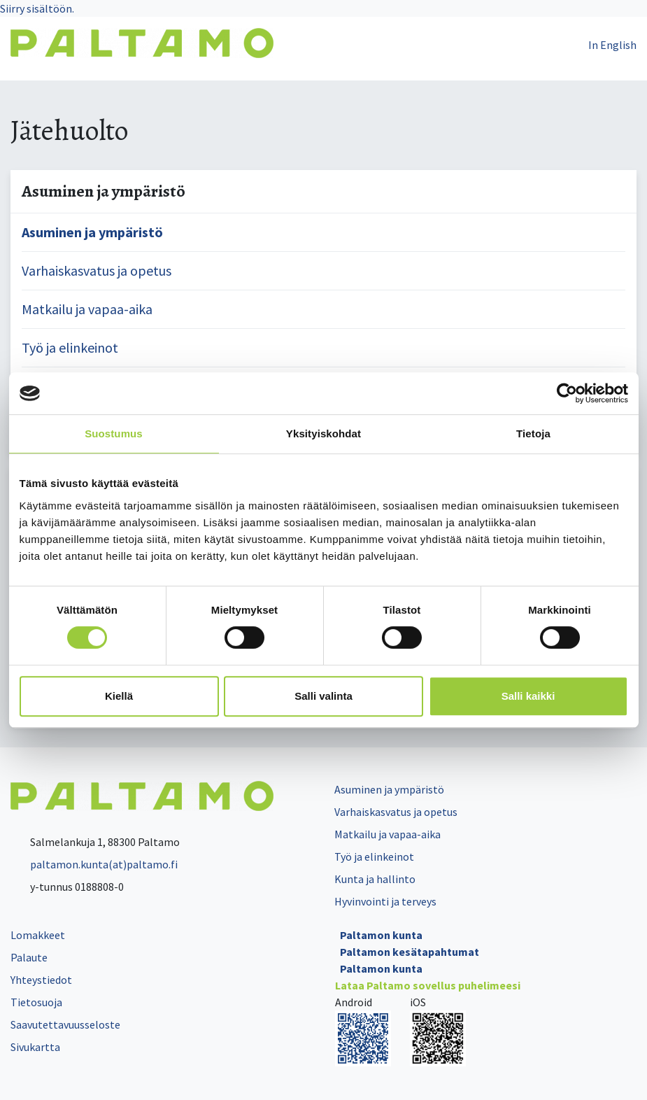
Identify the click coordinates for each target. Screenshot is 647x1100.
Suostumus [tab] (114, 433)
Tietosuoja (36, 1002)
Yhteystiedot (41, 980)
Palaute (29, 957)
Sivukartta (35, 1047)
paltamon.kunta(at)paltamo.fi (94, 864)
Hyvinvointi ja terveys (385, 901)
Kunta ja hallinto (374, 879)
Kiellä (119, 696)
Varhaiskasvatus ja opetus (96, 270)
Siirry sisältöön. (37, 8)
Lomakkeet (37, 935)
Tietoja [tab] (533, 433)
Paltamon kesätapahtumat (409, 952)
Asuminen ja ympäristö (92, 232)
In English (612, 45)
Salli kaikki (528, 696)
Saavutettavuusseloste (65, 1024)
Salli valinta (323, 696)
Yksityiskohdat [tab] (323, 433)
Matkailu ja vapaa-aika (87, 309)
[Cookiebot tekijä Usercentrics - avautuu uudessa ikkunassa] (567, 393)
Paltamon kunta (381, 935)
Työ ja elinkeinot (70, 347)
